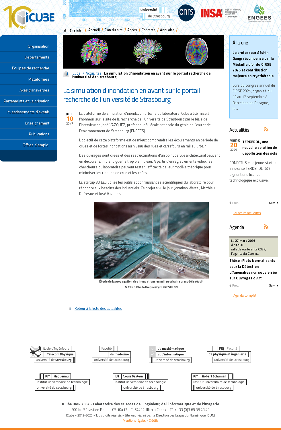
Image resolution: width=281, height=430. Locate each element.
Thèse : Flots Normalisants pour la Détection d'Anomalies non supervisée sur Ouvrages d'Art (253, 269)
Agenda (236, 227)
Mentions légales (134, 420)
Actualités (94, 73)
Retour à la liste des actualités (98, 308)
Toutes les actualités (247, 212)
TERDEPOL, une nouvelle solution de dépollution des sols (259, 147)
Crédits (153, 420)
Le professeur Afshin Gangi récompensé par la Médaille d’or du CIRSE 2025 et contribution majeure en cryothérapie (253, 64)
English (75, 30)
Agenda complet (244, 295)
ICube (76, 73)
